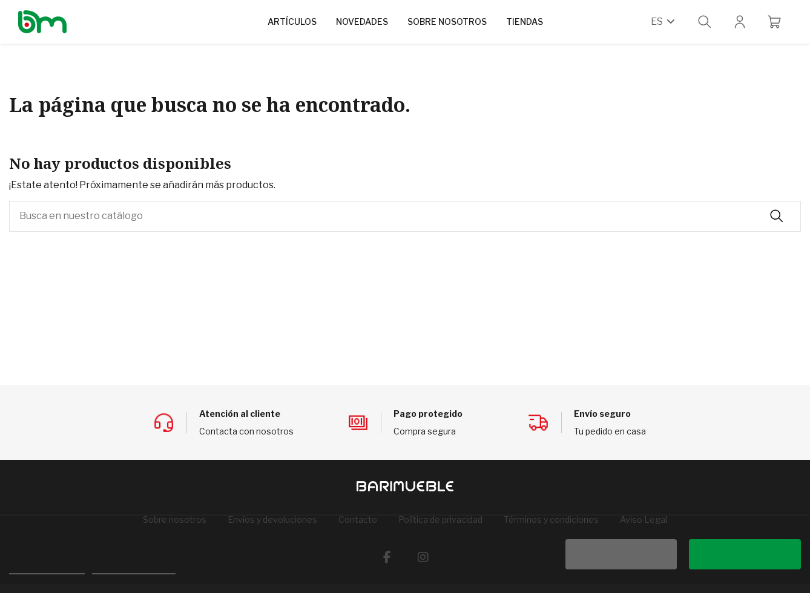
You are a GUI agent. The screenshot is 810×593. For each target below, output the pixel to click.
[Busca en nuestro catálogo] (776, 216)
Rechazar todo (620, 554)
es (664, 21)
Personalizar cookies (134, 568)
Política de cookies (47, 568)
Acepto (745, 554)
